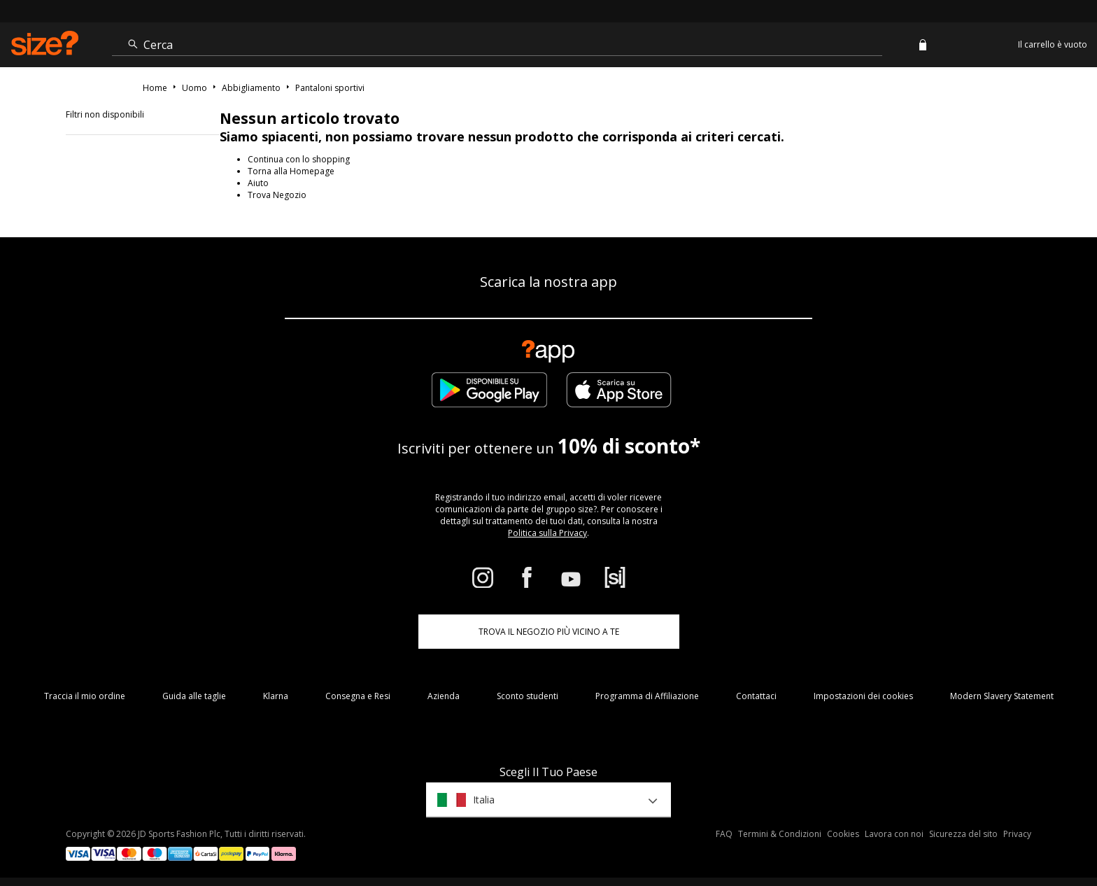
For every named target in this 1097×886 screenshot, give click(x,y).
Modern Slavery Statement (1002, 696)
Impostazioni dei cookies (863, 696)
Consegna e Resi (357, 696)
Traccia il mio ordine (84, 696)
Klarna (275, 696)
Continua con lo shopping (299, 159)
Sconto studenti (527, 696)
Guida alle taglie (194, 696)
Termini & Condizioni (779, 834)
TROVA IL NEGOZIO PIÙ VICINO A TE (549, 632)
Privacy (1017, 834)
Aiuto (258, 183)
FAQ (724, 834)
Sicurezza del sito (963, 834)
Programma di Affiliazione (647, 696)
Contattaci (756, 696)
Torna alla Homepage (291, 171)
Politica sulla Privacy (547, 533)
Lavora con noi (894, 834)
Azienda (443, 696)
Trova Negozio (277, 195)
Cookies (843, 834)
